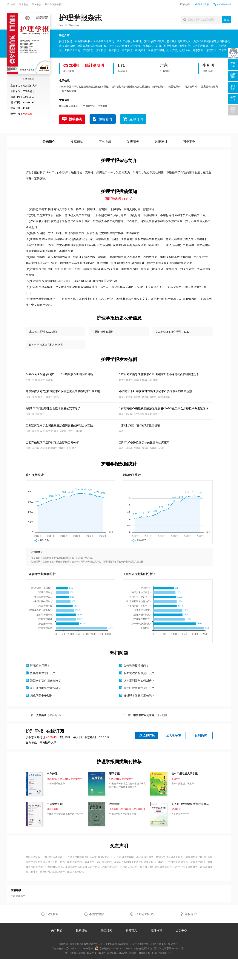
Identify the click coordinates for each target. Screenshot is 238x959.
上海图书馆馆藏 (67, 91)
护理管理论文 (18, 896)
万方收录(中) (192, 86)
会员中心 (181, 930)
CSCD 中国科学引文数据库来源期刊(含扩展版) (84, 86)
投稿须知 (76, 141)
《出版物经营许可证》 (52, 857)
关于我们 (56, 930)
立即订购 (149, 735)
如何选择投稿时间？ (136, 665)
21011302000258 (122, 948)
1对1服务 (52, 914)
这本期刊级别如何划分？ (139, 680)
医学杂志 (36, 4)
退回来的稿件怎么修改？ (45, 680)
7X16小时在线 (144, 914)
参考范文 (131, 930)
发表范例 (133, 141)
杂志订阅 (106, 930)
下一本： (146, 715)
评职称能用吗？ (40, 665)
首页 (13, 4)
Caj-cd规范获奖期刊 (70, 106)
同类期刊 (189, 141)
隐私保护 (191, 914)
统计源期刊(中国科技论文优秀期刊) (131, 86)
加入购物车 (173, 735)
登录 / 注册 (203, 4)
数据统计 (161, 141)
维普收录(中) (175, 86)
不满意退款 (96, 914)
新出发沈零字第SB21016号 (169, 948)
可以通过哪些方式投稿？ (45, 688)
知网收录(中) (159, 86)
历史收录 (105, 141)
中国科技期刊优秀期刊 (95, 106)
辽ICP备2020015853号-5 (79, 948)
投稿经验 (81, 930)
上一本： (44, 715)
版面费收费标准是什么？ (139, 673)
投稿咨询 (75, 119)
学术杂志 (23, 4)
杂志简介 (48, 141)
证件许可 (156, 930)
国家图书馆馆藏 (209, 86)
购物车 (186, 4)
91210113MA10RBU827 (92, 953)
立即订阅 (136, 119)
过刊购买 (201, 735)
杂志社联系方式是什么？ (139, 688)
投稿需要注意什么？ (42, 673)
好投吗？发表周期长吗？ (139, 695)
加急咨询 (105, 119)
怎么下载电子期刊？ (42, 695)
